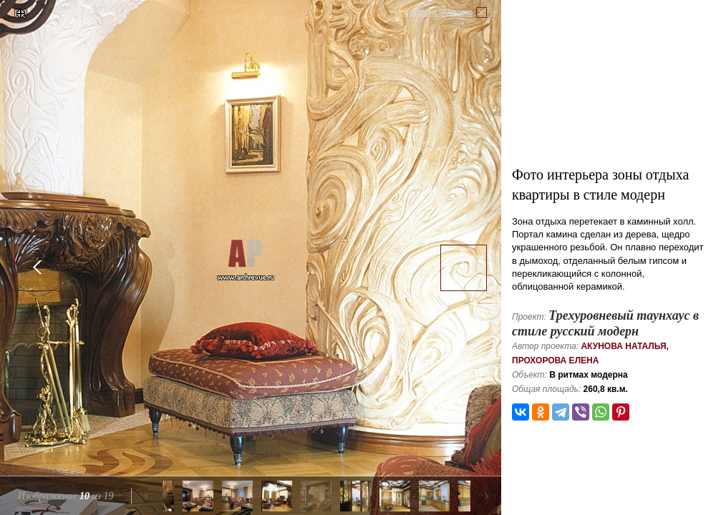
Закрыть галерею (438, 12)
